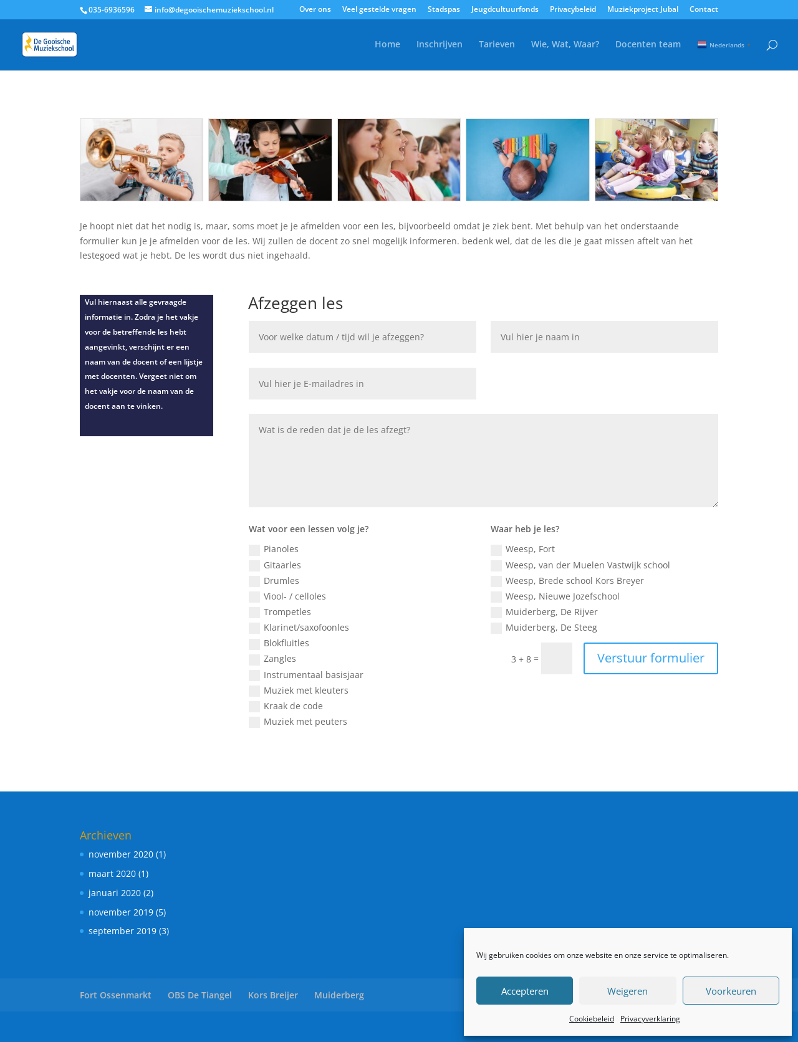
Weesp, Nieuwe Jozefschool (555, 596)
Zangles (272, 658)
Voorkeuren (731, 991)
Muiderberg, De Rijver (544, 612)
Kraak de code (286, 706)
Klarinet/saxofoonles (299, 627)
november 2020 (121, 854)
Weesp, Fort (523, 549)
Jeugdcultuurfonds (505, 10)
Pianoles (274, 549)
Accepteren (525, 991)
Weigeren (627, 991)
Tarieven (497, 45)
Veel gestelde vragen (379, 10)
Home (387, 45)
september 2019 (122, 931)
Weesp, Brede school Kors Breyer (567, 581)
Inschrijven (439, 45)
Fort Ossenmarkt (115, 995)
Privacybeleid (573, 10)
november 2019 (121, 912)
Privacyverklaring (650, 1018)
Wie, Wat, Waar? (565, 45)
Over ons (315, 10)
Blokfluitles (279, 643)
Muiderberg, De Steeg (544, 627)
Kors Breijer (273, 995)
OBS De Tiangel (200, 995)
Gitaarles (275, 565)
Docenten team (648, 45)
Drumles (274, 581)
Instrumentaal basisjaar (306, 675)
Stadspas (444, 10)
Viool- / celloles (287, 596)
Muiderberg (339, 995)
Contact (704, 10)
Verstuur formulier (650, 657)
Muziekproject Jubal (642, 10)
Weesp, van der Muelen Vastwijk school (580, 565)
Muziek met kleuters (299, 690)
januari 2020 (115, 893)
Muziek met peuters (298, 721)
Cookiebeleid (591, 1018)
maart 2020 (112, 873)
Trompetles (280, 612)
